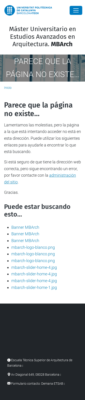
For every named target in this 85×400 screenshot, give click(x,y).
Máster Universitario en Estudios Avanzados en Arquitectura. (42, 36)
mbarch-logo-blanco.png (33, 247)
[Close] (76, 10)
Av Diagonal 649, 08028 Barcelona (35, 375)
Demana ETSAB (52, 384)
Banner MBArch (25, 227)
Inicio (8, 87)
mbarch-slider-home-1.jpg (34, 287)
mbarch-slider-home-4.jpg (34, 267)
